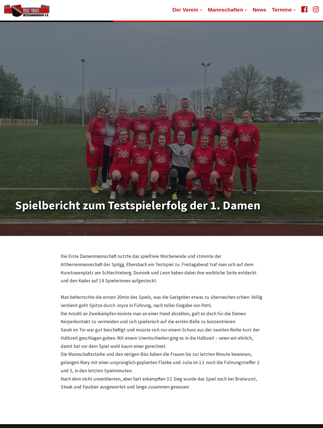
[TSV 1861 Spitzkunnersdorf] (26, 10)
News (259, 10)
